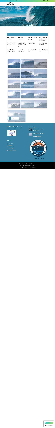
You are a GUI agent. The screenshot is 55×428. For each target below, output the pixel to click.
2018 (43, 44)
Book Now (48, 423)
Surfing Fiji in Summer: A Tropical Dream (38, 134)
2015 (22, 39)
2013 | (19, 44)
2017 (11, 39)
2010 (35, 37)
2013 (8, 39)
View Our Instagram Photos (27, 29)
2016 (43, 40)
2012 (14, 37)
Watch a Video (49, 425)
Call (11, 0)
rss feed (30, 167)
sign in (34, 167)
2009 (11, 37)
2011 (24, 37)
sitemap (21, 167)
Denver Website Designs (31, 163)
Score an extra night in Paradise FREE (38, 129)
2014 (46, 39)
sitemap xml (26, 167)
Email (17, 0)
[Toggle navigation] (46, 3)
